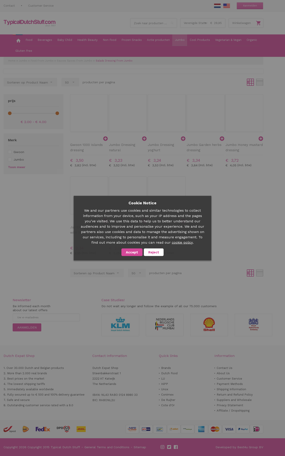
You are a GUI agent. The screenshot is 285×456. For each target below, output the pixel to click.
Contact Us (224, 368)
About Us (223, 373)
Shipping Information (231, 389)
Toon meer (16, 167)
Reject (153, 252)
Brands (166, 368)
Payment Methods (230, 384)
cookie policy (182, 242)
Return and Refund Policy (235, 394)
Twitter (169, 447)
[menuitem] (18, 40)
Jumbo (23, 60)
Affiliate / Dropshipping (233, 410)
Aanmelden (250, 5)
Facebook (176, 447)
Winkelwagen (241, 23)
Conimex (167, 394)
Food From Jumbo (42, 60)
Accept (132, 252)
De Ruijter (168, 400)
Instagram (162, 447)
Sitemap (140, 447)
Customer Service (41, 5)
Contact (9, 5)
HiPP (164, 384)
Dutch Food (169, 373)
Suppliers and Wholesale (234, 400)
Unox (164, 389)
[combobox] (153, 23)
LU (163, 378)
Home (12, 60)
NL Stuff (217, 6)
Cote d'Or (168, 405)
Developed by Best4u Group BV (239, 447)
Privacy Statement (230, 405)
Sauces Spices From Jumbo (74, 60)
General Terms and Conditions (106, 447)
